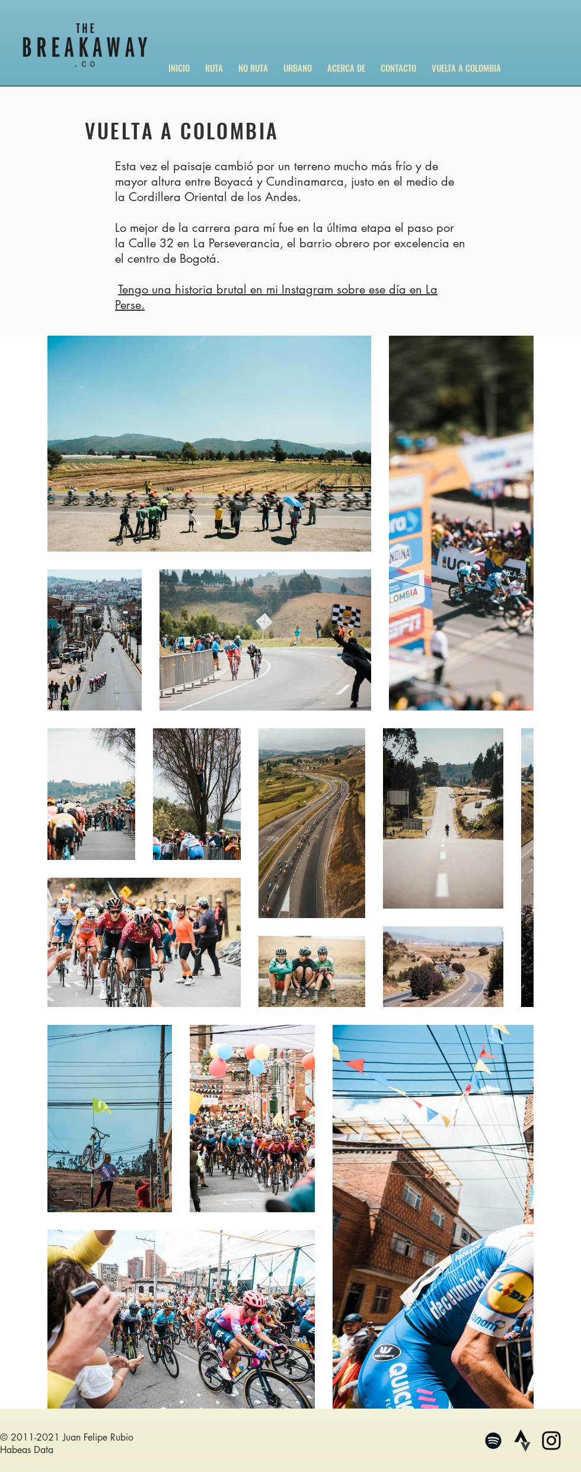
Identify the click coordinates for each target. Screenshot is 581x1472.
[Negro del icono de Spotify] (493, 1440)
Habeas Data (26, 1450)
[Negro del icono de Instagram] (551, 1440)
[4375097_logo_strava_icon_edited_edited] (522, 1440)
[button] (214, 63)
